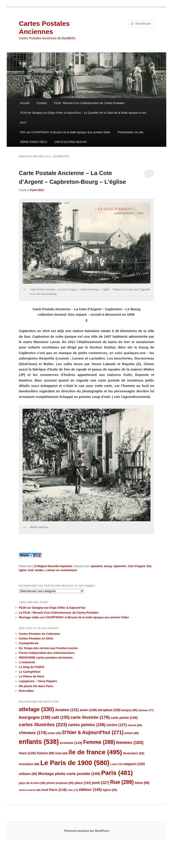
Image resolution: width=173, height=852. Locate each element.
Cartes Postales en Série (36, 638)
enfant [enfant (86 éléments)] (132, 733)
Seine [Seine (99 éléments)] (142, 783)
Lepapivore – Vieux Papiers (38, 681)
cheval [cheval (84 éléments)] (134, 725)
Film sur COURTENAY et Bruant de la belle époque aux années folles (65, 132)
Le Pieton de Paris (31, 676)
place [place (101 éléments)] (83, 783)
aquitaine (96, 566)
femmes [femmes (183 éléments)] (129, 742)
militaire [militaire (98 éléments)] (28, 774)
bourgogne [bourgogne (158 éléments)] (34, 717)
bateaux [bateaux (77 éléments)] (146, 710)
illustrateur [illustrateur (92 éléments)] (133, 753)
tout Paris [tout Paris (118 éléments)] (54, 790)
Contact (41, 103)
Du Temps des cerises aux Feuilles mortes (48, 648)
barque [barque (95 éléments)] (129, 710)
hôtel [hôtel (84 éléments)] (61, 753)
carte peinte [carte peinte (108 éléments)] (124, 717)
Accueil (25, 103)
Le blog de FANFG (31, 667)
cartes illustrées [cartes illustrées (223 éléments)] (43, 724)
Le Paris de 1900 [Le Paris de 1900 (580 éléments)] (74, 762)
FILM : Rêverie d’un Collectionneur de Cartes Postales (89, 103)
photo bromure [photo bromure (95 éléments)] (60, 783)
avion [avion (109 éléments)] (88, 710)
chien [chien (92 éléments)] (54, 733)
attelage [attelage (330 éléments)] (36, 709)
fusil (31, 570)
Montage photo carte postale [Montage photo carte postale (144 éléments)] (69, 774)
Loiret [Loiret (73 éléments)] (116, 764)
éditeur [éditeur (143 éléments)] (90, 790)
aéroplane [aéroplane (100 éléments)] (109, 710)
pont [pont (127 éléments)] (100, 783)
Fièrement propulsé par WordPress (86, 830)
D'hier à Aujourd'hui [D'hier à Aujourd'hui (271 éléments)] (93, 732)
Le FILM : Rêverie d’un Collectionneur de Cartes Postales (58, 612)
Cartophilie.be (29, 643)
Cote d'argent (136, 566)
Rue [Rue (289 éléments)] (122, 782)
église (23, 570)
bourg (108, 566)
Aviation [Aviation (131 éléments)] (67, 710)
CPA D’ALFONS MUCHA (70, 142)
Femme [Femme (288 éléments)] (99, 742)
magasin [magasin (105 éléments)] (134, 764)
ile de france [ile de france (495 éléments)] (95, 752)
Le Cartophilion (29, 671)
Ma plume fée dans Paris (36, 686)
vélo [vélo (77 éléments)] (73, 790)
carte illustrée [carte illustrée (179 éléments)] (90, 717)
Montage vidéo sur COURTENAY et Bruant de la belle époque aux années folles (74, 617)
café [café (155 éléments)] (60, 717)
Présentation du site (130, 132)
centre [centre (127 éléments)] (116, 725)
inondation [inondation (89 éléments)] (29, 764)
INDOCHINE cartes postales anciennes (46, 657)
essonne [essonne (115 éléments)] (71, 743)
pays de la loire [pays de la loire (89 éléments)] (32, 783)
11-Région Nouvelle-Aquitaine (53, 566)
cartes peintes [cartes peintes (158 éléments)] (86, 725)
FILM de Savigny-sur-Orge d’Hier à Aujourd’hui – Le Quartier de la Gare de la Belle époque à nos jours (83, 117)
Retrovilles (26, 690)
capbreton (119, 566)
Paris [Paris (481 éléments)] (117, 772)
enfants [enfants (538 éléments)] (39, 741)
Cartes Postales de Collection (39, 633)
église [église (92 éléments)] (110, 790)
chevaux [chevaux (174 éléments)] (33, 732)
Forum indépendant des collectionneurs (47, 653)
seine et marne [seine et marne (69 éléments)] (30, 790)
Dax (149, 566)
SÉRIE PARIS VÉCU (33, 142)
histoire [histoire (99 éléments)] (45, 753)
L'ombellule (27, 662)
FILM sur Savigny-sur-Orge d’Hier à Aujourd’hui (52, 607)
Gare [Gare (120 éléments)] (27, 753)
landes (39, 570)
